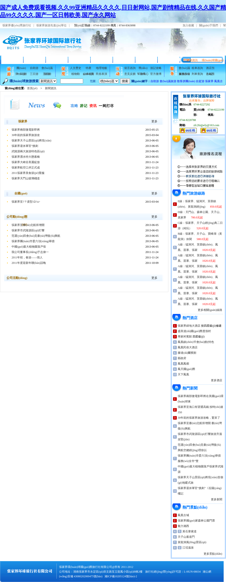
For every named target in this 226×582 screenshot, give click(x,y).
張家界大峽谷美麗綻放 (26, 162)
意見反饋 (130, 74)
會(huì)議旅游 (46, 68)
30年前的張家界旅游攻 (26, 135)
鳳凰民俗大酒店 (188, 347)
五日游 (47, 74)
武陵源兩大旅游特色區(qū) (28, 151)
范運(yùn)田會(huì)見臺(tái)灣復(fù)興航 (36, 235)
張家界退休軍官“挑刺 (25, 146)
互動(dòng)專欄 (169, 59)
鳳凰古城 (183, 515)
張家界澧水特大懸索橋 (26, 156)
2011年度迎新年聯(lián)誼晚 (29, 263)
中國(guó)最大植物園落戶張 (29, 246)
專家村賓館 (185, 336)
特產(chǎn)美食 (88, 68)
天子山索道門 (186, 536)
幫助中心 (143, 74)
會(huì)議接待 (147, 59)
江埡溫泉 (188, 547)
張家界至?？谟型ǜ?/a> (26, 201)
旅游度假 (184, 74)
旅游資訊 (192, 60)
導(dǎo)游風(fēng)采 (143, 68)
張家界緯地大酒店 (189, 325)
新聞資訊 (50, 88)
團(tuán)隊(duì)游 (21, 68)
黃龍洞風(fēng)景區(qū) (192, 542)
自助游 (34, 68)
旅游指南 (124, 59)
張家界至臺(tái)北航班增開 (28, 225)
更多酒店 (216, 380)
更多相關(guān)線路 (210, 310)
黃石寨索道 (189, 531)
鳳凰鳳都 (183, 363)
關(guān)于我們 (208, 25)
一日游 (21, 74)
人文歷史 (75, 68)
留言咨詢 (130, 68)
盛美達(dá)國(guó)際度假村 (194, 331)
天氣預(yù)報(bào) (210, 74)
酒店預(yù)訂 (210, 68)
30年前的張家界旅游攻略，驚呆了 (199, 417)
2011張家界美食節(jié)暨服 (28, 173)
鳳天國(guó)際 (186, 369)
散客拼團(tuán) (186, 81)
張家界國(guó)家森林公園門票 (196, 520)
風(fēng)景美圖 (102, 59)
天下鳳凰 (183, 374)
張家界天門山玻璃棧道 (26, 178)
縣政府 (182, 358)
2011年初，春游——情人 (27, 257)
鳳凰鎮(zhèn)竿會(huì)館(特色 (196, 342)
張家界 (209, 81)
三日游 (34, 74)
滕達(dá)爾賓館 (187, 352)
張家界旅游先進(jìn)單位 (51, 25)
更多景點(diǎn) (213, 553)
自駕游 (200, 81)
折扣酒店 (57, 59)
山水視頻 (88, 74)
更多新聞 (216, 499)
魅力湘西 (183, 526)
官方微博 (155, 74)
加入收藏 (188, 25)
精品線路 (34, 59)
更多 (154, 121)
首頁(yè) (12, 59)
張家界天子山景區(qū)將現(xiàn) (31, 140)
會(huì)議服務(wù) (184, 68)
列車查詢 (197, 74)
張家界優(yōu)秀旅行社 (16, 25)
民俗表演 (101, 74)
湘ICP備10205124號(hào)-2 (121, 576)
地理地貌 (101, 68)
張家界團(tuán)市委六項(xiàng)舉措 (33, 241)
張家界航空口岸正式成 (26, 167)
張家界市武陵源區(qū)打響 (28, 230)
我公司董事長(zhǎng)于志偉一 (30, 252)
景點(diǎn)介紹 (79, 59)
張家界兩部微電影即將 (26, 129)
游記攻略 (155, 68)
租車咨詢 (197, 68)
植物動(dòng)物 (75, 74)
